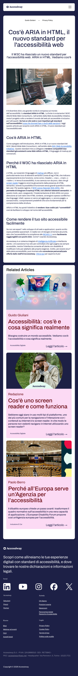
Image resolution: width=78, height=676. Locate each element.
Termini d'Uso (44, 633)
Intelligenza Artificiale (47, 241)
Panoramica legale (46, 612)
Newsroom (43, 608)
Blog (5, 626)
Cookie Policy (44, 629)
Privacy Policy (44, 626)
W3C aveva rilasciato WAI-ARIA (46, 188)
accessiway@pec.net (17, 656)
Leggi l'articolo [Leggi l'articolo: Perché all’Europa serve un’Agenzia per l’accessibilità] (55, 525)
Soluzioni (6, 601)
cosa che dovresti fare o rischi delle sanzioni (41, 123)
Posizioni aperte (45, 604)
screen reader (12, 183)
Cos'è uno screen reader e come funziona (37, 403)
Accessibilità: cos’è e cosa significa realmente (39, 324)
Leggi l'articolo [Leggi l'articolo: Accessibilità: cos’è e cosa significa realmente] (55, 346)
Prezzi (5, 604)
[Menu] (70, 7)
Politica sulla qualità (46, 636)
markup (40, 173)
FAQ (5, 633)
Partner (6, 608)
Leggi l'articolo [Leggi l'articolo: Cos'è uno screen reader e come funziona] (55, 434)
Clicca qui (40, 254)
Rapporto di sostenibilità (48, 614)
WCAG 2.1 (47, 234)
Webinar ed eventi (10, 629)
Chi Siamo (43, 601)
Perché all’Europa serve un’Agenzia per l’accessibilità (38, 494)
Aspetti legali (8, 637)
